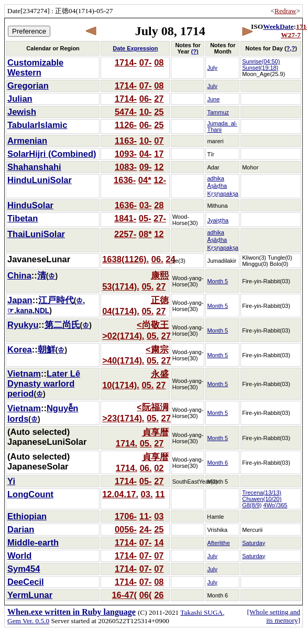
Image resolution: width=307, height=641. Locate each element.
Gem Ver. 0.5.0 (28, 621)
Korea (19, 349)
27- (160, 218)
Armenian (27, 140)
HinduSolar (30, 205)
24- (145, 529)
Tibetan (22, 218)
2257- (125, 234)
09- (145, 167)
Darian (20, 529)
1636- (125, 180)
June (213, 99)
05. (147, 286)
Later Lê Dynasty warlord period (43, 383)
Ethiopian (27, 516)
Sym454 (23, 568)
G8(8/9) (251, 505)
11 (160, 494)
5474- (126, 111)
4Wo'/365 (276, 505)
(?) (195, 51)
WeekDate (278, 26)
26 (158, 595)
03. (147, 494)
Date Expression (135, 48)
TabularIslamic (37, 125)
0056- (126, 529)
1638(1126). (125, 259)
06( (145, 595)
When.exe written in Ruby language (71, 611)
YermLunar (29, 595)
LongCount (30, 494)
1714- (126, 62)
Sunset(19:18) (260, 68)
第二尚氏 (62, 324)
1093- (126, 153)
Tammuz (218, 112)
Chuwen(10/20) (261, 499)
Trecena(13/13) (261, 492)
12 (158, 167)
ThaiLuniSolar (36, 234)
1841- (125, 218)
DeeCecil (25, 581)
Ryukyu (23, 324)
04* (144, 180)
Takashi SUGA (201, 612)
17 (158, 153)
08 (158, 62)
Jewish (21, 111)
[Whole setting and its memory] (273, 616)
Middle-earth (33, 542)
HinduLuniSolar (39, 180)
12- (160, 180)
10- (145, 111)
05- (145, 218)
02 (158, 468)
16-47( (124, 595)
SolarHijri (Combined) (51, 153)
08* (145, 234)
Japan (19, 300)
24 (170, 259)
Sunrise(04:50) (261, 61)
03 (158, 516)
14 (158, 542)
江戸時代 (56, 300)
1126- (126, 125)
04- (145, 153)
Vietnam (24, 373)
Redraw (285, 11)
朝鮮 (47, 349)
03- (145, 205)
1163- (126, 140)
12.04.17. (120, 494)
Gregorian (28, 85)
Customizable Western (35, 67)
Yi (11, 481)
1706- (126, 516)
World (19, 555)
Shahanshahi (34, 167)
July (212, 68)
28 (158, 205)
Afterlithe (218, 543)
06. (157, 259)
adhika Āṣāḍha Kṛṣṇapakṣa (222, 186)
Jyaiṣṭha (217, 220)
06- (145, 98)
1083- (126, 167)
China (19, 275)
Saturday (253, 543)
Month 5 (217, 281)
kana (24, 311)
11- (145, 516)
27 (158, 98)
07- (145, 62)
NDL (42, 311)
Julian (19, 98)
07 (158, 140)
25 (158, 111)
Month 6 (217, 463)
